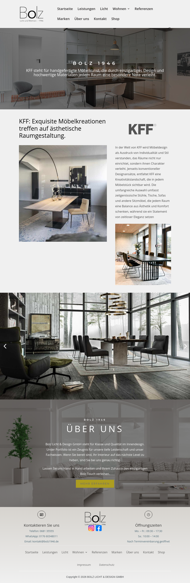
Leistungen (86, 9)
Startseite (65, 9)
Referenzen (144, 9)
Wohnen (119, 9)
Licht (104, 9)
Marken (63, 19)
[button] (5, 346)
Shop (115, 19)
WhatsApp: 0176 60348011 (41, 536)
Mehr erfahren (95, 483)
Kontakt (100, 19)
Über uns (81, 19)
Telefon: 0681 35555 (41, 531)
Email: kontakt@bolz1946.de (41, 541)
